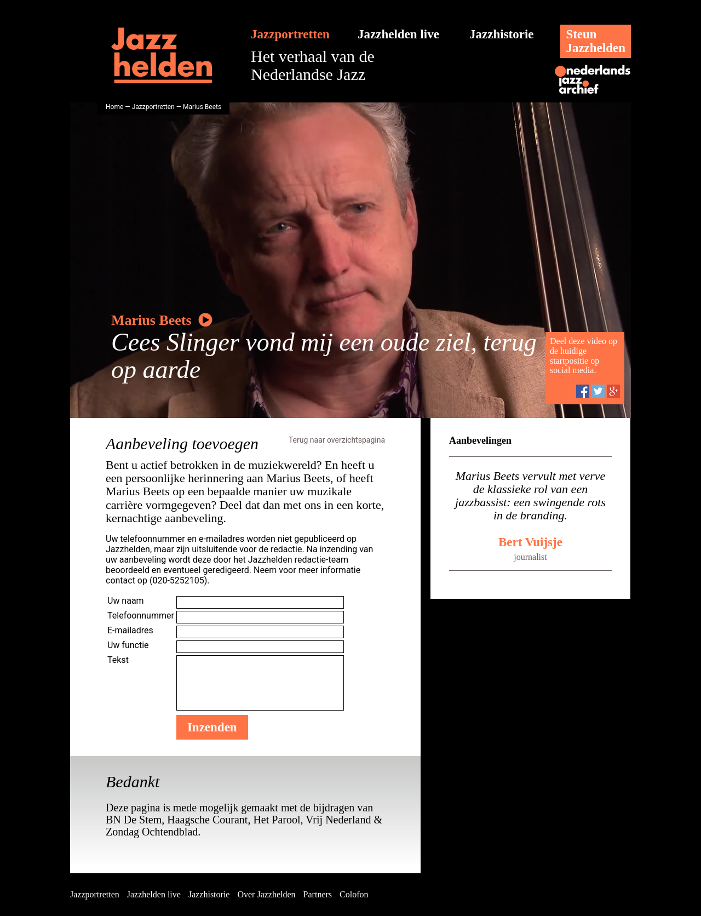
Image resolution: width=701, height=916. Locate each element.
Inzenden (212, 727)
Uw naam (125, 601)
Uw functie (128, 645)
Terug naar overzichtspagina (337, 440)
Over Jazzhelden (266, 894)
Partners (317, 894)
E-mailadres (130, 630)
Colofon (354, 894)
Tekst (118, 660)
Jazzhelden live (398, 34)
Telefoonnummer (140, 615)
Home (114, 107)
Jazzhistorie (501, 34)
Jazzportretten (290, 34)
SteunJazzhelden (595, 41)
